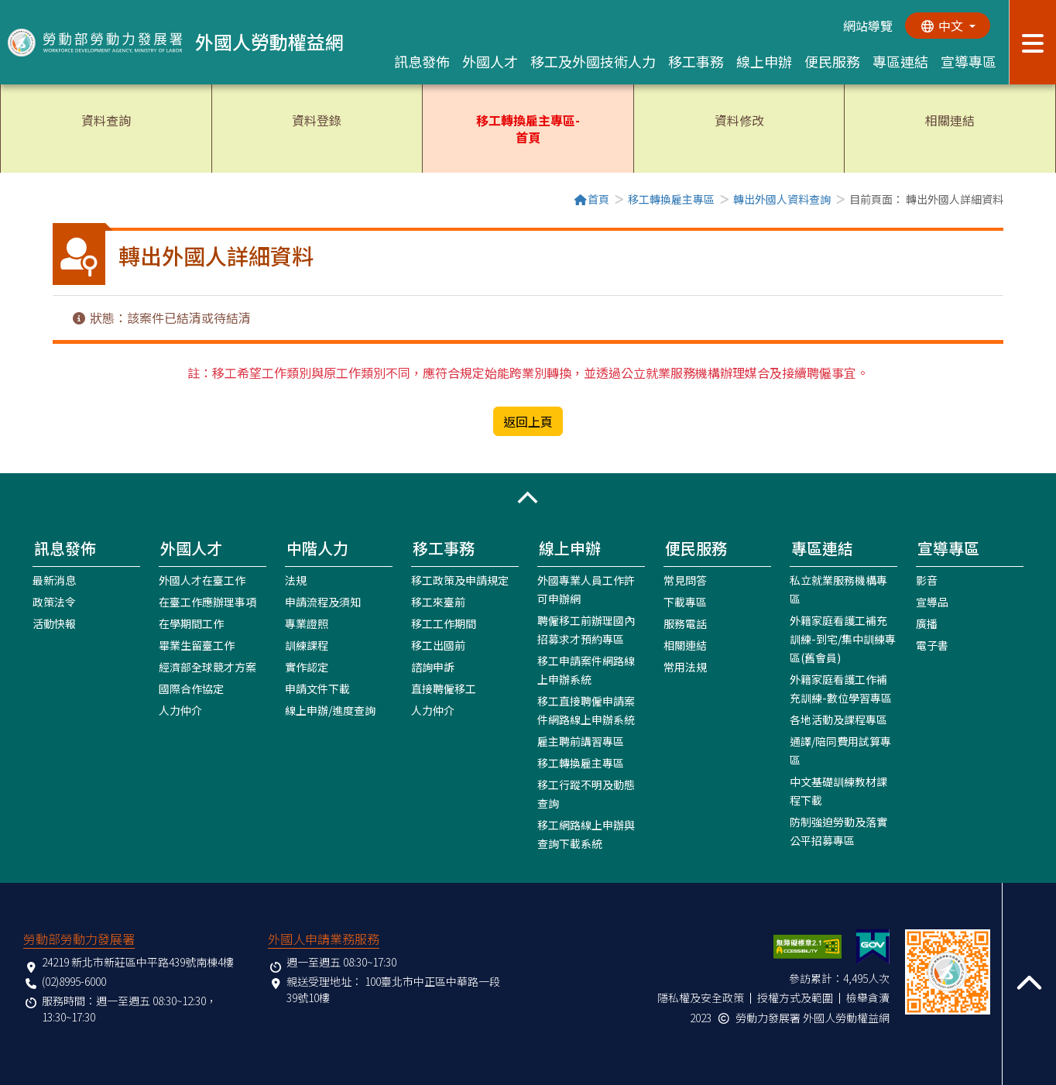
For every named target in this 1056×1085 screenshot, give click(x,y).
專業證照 (306, 623)
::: (57, 200)
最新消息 (54, 580)
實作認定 (306, 667)
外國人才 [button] (490, 61)
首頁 (591, 199)
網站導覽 (868, 25)
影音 (927, 580)
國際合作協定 (191, 688)
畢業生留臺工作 (197, 645)
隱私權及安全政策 (700, 997)
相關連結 (950, 120)
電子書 (932, 645)
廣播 (927, 623)
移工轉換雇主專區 (671, 199)
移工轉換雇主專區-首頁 (528, 128)
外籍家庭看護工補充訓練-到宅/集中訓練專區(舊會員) (843, 639)
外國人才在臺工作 (202, 580)
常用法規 (685, 667)
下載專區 (685, 601)
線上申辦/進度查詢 (330, 710)
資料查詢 (106, 120)
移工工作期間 (443, 623)
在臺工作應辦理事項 (207, 601)
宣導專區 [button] (968, 61)
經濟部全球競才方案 (207, 667)
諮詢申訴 (432, 667)
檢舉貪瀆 (868, 997)
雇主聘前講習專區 (580, 741)
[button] (528, 497)
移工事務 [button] (696, 61)
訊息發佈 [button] (422, 61)
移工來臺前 (438, 601)
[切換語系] (948, 25)
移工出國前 (438, 645)
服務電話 (685, 623)
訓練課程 (306, 645)
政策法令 (54, 601)
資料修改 (739, 120)
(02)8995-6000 (74, 981)
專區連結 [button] (900, 61)
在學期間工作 (191, 623)
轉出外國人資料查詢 (782, 199)
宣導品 (932, 601)
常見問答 (685, 580)
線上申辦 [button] (764, 61)
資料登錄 (316, 120)
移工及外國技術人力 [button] (593, 61)
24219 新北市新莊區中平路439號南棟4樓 (138, 962)
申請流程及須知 (323, 601)
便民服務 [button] (832, 61)
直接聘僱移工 (443, 688)
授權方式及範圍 (795, 997)
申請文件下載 (317, 688)
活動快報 (54, 623)
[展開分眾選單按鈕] (1032, 42)
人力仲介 (180, 710)
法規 (296, 580)
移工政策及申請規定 (460, 580)
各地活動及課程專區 (838, 719)
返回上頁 (528, 421)
